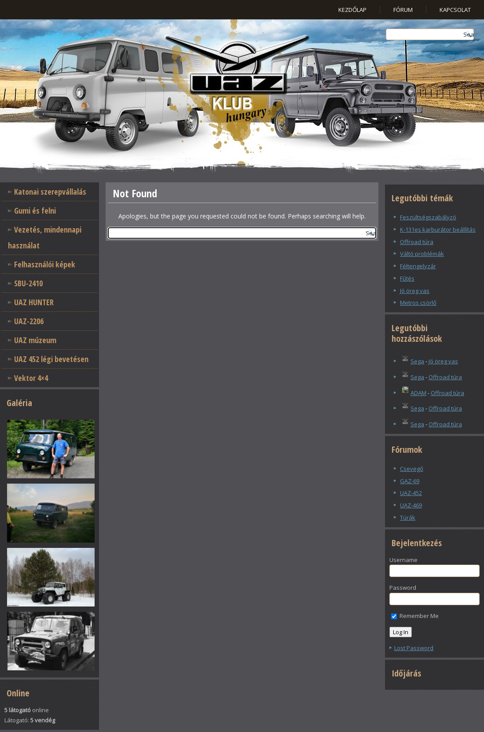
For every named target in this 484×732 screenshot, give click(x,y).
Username (403, 560)
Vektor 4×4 (31, 378)
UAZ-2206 (29, 321)
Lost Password (413, 648)
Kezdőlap (352, 10)
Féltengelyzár (418, 266)
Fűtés (407, 278)
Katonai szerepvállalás (50, 191)
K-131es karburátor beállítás (438, 229)
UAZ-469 (411, 505)
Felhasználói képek (44, 264)
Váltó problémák (422, 254)
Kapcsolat (455, 10)
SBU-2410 (28, 283)
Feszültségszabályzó (428, 217)
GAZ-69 (409, 481)
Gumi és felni (35, 210)
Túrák (407, 517)
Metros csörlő (418, 303)
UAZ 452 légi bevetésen (51, 359)
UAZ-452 (411, 493)
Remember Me (415, 616)
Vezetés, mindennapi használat (44, 237)
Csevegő (411, 469)
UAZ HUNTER (34, 302)
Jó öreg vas (414, 291)
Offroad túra (416, 242)
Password (402, 588)
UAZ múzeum (35, 340)
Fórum (403, 10)
